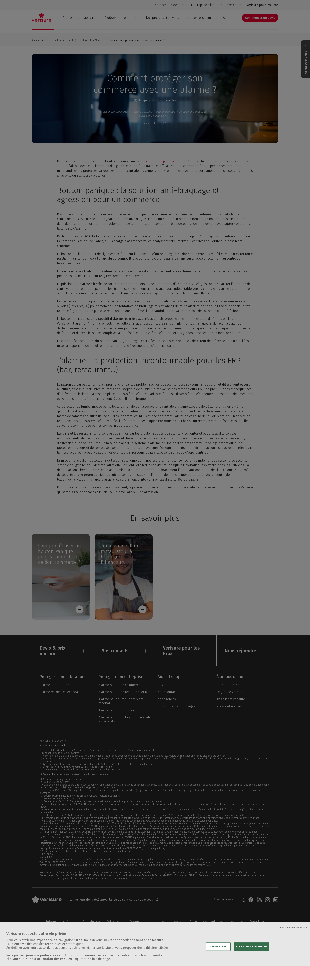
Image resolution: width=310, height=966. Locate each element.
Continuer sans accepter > (293, 934)
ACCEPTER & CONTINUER (251, 952)
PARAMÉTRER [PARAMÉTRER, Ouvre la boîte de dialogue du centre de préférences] (218, 952)
